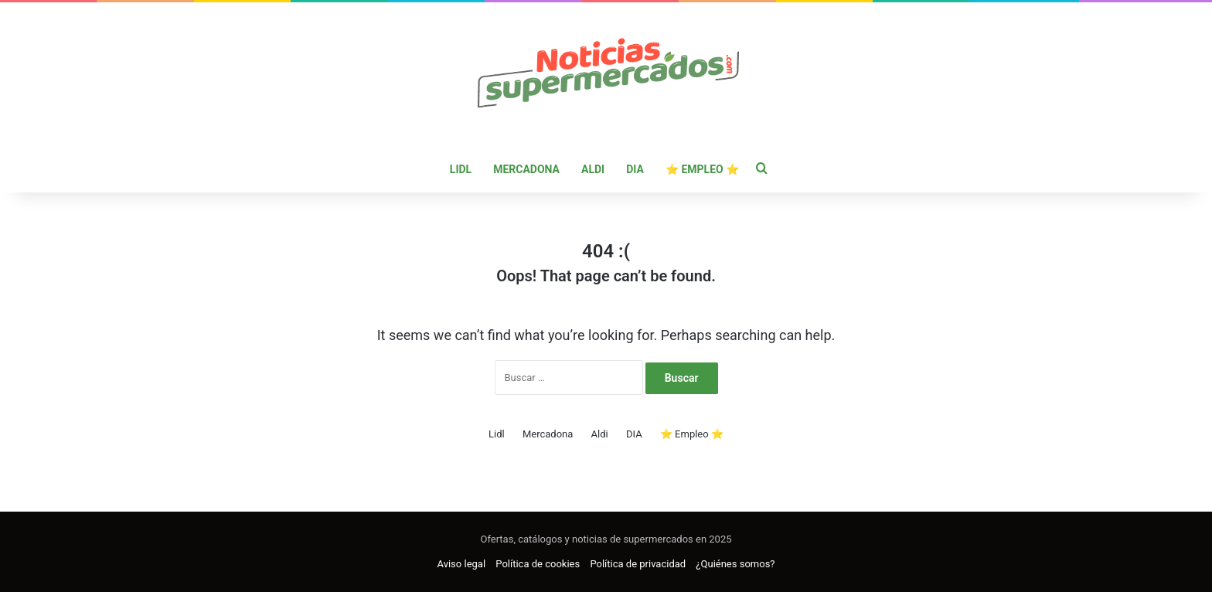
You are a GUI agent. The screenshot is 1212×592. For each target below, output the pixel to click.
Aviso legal (461, 564)
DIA (635, 169)
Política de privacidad (638, 564)
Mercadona (526, 169)
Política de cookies (537, 564)
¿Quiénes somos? (735, 564)
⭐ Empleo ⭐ (702, 169)
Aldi (592, 169)
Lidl (461, 169)
